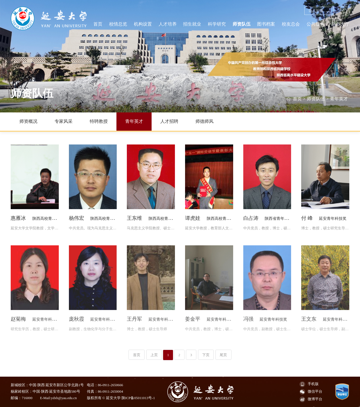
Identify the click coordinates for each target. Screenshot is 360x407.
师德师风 (204, 121)
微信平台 (311, 392)
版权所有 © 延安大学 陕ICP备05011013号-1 (121, 398)
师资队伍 (316, 98)
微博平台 (311, 399)
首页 (297, 98)
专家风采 (64, 121)
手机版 (309, 384)
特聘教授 (99, 121)
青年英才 (339, 98)
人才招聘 (169, 121)
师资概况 (28, 121)
